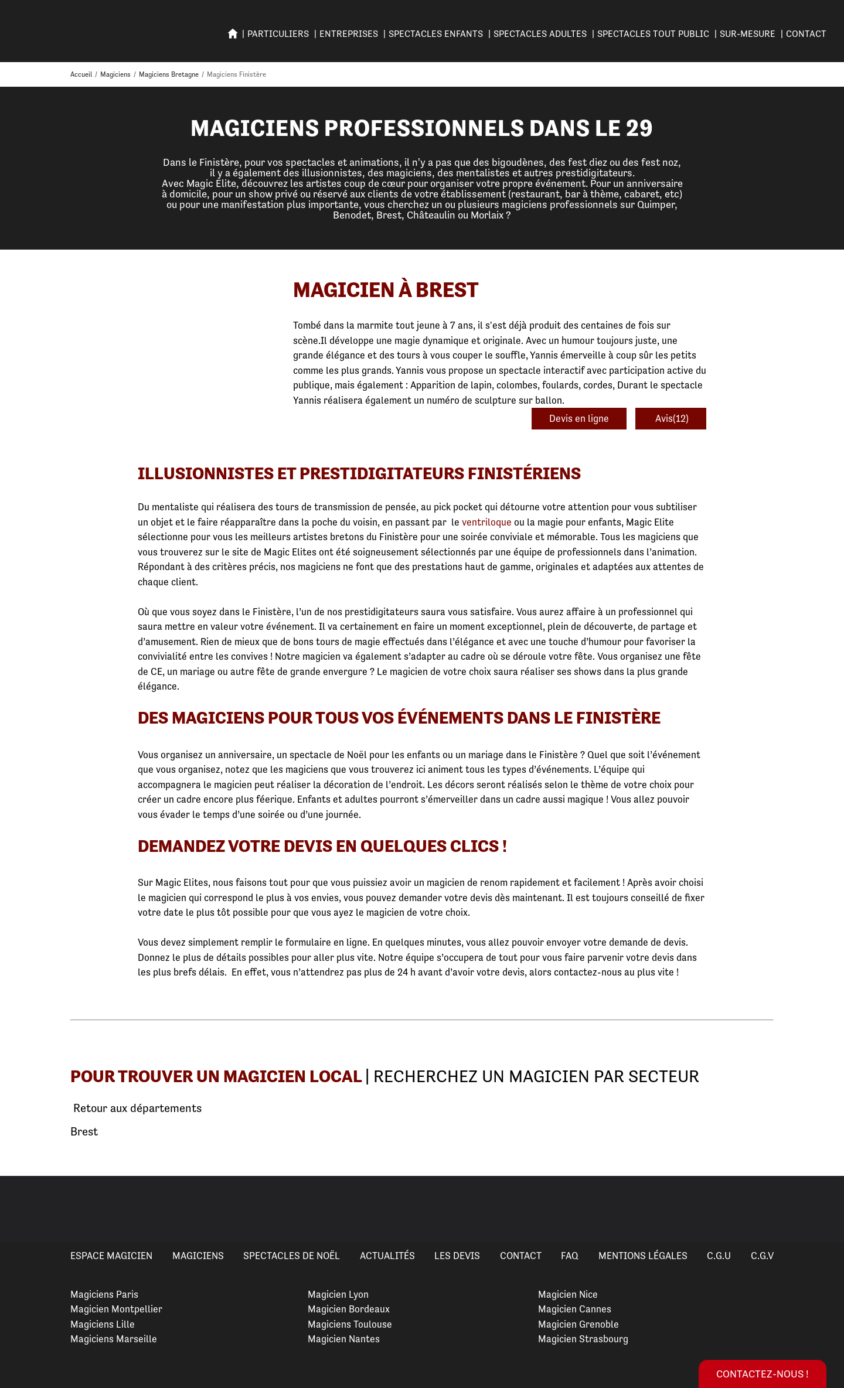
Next (821, 1209)
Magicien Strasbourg (583, 1339)
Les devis (457, 1255)
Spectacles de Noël (291, 1255)
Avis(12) (671, 418)
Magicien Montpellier (116, 1309)
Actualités (387, 1255)
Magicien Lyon (338, 1294)
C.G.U (719, 1255)
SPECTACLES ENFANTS (436, 33)
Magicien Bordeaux (349, 1309)
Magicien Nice (568, 1294)
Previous (23, 1209)
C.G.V (762, 1255)
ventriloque (487, 522)
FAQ (569, 1255)
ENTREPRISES (348, 33)
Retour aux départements (136, 1108)
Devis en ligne (579, 418)
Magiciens (198, 1255)
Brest (84, 1131)
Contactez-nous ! (762, 1373)
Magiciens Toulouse (350, 1324)
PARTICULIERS (278, 33)
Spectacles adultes (540, 33)
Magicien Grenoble (578, 1324)
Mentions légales (643, 1255)
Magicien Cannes (574, 1309)
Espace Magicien (111, 1255)
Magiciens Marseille (113, 1339)
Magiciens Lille (102, 1324)
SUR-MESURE (747, 33)
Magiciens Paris (104, 1294)
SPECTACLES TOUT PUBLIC (653, 33)
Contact (806, 33)
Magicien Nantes (344, 1339)
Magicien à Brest (386, 290)
